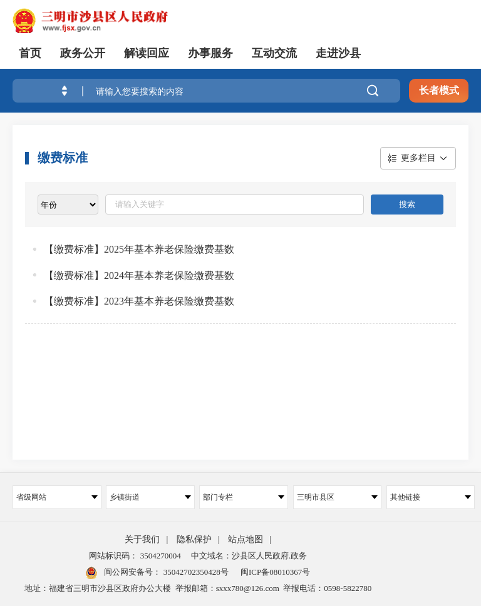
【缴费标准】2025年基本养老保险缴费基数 (139, 249)
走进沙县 (338, 53)
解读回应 (146, 53)
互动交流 (274, 53)
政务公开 (82, 53)
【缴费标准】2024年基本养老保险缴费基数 (139, 275)
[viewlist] (68, 204)
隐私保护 (194, 539)
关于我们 (142, 539)
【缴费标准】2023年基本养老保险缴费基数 (139, 301)
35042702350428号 (194, 572)
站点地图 (245, 539)
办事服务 (210, 53)
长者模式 (439, 90)
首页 (30, 53)
